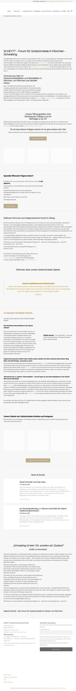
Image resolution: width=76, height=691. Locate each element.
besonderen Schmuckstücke (40, 67)
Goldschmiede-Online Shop (32, 126)
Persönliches (56, 11)
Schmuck (18, 11)
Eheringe (39, 98)
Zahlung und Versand (10, 677)
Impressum (53, 688)
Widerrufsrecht (8, 682)
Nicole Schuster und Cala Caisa (32, 482)
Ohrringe (28, 367)
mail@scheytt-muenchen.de (64, 1)
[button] (70, 280)
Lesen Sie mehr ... (25, 499)
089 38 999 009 (50, 1)
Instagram (7, 126)
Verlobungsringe (50, 98)
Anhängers (30, 393)
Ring (43, 363)
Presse (47, 688)
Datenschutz (62, 688)
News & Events (46, 11)
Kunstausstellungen (10, 258)
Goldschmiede (27, 11)
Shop (10, 11)
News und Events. (30, 260)
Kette (35, 391)
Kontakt (63, 11)
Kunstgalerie (37, 11)
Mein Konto (7, 675)
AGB (68, 11)
